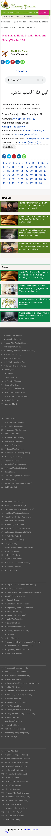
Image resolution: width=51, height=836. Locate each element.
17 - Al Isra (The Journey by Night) (14, 396)
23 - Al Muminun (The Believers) (13, 430)
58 (22, 182)
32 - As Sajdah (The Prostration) (13, 464)
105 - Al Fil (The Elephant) (11, 785)
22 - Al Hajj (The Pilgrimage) (12, 426)
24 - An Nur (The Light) (10, 434)
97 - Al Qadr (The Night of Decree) (14, 755)
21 (36, 167)
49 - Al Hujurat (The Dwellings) (13, 540)
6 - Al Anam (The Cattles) (11, 354)
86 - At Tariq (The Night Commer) (14, 702)
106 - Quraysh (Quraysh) (10, 789)
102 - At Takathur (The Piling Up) (14, 774)
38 (22, 174)
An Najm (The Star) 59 (24, 118)
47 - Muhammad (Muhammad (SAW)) (16, 532)
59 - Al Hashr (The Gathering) (12, 589)
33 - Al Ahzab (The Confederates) (14, 468)
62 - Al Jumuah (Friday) (10, 600)
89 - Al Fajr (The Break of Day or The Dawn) (18, 714)
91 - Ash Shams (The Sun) (11, 721)
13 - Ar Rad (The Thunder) (11, 381)
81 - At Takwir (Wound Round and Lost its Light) (20, 683)
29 (26, 171)
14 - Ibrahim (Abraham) (10, 385)
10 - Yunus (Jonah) (8, 370)
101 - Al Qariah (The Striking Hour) (14, 770)
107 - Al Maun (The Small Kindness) (15, 793)
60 (31, 182)
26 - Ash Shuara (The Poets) (12, 441)
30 (31, 171)
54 (4, 182)
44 (4, 178)
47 (17, 178)
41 (36, 174)
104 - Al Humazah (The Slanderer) (14, 781)
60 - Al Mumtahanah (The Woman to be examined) (21, 592)
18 (22, 167)
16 (13, 167)
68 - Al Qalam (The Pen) (10, 623)
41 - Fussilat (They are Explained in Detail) (17, 509)
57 (17, 182)
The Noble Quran (19, 51)
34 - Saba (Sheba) (8, 472)
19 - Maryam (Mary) (9, 404)
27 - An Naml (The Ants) (10, 445)
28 (22, 171)
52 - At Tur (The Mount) (10, 551)
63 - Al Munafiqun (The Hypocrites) (15, 604)
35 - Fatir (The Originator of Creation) (15, 476)
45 (8, 178)
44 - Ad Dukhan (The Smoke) (12, 521)
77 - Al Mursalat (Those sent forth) (14, 668)
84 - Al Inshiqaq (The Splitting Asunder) (16, 695)
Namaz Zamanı (30, 830)
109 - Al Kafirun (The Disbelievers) (14, 801)
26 (13, 171)
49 (26, 178)
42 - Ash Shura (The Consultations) (15, 513)
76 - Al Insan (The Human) (11, 653)
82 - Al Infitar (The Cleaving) (12, 687)
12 (42, 162)
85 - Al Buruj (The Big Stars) (12, 698)
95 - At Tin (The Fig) (9, 736)
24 (4, 171)
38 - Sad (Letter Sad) (9, 487)
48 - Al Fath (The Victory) (11, 536)
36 (13, 174)
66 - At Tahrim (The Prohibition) (13, 615)
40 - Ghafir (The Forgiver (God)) (13, 505)
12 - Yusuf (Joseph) (9, 377)
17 (17, 167)
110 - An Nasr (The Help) (11, 804)
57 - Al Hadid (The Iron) (10, 570)
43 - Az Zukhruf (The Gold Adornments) (16, 517)
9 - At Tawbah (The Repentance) (13, 366)
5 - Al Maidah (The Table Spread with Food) (18, 351)
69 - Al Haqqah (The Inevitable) (13, 627)
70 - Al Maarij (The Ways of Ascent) (15, 630)
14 (4, 167)
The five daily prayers (11, 12)
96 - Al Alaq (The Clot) (9, 751)
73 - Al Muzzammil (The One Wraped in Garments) (21, 642)
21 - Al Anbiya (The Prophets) (12, 422)
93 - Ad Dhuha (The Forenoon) (13, 729)
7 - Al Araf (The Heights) (10, 358)
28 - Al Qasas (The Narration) (12, 449)
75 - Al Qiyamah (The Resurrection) (15, 650)
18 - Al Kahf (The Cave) (10, 400)
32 (40, 171)
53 (45, 178)
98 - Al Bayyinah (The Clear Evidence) (15, 759)
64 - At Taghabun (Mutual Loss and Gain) (17, 608)
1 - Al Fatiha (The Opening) (11, 335)
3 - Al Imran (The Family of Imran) (14, 343)
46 (13, 178)
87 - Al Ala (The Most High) (11, 706)
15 (8, 167)
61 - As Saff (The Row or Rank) (13, 596)
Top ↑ (8, 832)
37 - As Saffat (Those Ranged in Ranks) (16, 483)
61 (36, 182)
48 (22, 178)
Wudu (18, 17)
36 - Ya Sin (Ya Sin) (8, 479)
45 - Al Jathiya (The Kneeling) (12, 525)
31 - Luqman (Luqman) (10, 460)
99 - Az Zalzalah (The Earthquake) (14, 762)
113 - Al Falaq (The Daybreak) (12, 816)
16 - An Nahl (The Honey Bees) (13, 393)
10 (33, 162)
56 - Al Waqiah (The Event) (11, 566)
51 (36, 178)
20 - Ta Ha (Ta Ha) (8, 419)
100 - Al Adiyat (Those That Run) (14, 766)
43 (45, 174)
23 (45, 167)
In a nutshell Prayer (30, 12)
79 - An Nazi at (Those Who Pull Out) (15, 676)
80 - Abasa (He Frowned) (11, 679)
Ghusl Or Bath (8, 17)
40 (31, 174)
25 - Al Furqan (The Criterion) (12, 438)
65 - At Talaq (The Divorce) (11, 611)
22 (40, 167)
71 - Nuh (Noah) (7, 634)
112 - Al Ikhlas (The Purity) (11, 812)
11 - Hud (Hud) (7, 373)
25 (8, 171)
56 (13, 182)
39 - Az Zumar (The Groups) (12, 502)
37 (17, 174)
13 (47, 162)
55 (8, 182)
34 (4, 174)
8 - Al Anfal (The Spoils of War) (13, 362)
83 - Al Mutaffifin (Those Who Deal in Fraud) (18, 691)
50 (31, 178)
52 (40, 178)
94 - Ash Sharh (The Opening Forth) (15, 733)
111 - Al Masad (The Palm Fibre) (14, 808)
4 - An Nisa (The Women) (11, 347)
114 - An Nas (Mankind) (10, 820)
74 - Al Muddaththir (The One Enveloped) (17, 646)
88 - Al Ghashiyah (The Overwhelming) (16, 710)
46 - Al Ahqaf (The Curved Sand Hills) (15, 528)
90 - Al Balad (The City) (10, 717)
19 (26, 167)
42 (40, 174)
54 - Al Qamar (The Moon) (11, 559)
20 (31, 167)
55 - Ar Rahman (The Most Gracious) (15, 563)
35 (8, 174)
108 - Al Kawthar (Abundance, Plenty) (15, 797)
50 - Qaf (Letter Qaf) (9, 544)
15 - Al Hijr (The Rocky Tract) (12, 389)
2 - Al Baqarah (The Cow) (11, 339)
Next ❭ (28, 71)
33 (45, 171)
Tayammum (27, 17)
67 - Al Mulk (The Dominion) (12, 619)
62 (40, 182)
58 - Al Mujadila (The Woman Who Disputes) (18, 585)
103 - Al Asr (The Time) (10, 778)
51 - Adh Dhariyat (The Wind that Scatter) (17, 547)
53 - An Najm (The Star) (10, 555)
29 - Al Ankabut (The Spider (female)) (15, 453)
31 (36, 171)
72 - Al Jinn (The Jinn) (9, 638)
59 (26, 182)
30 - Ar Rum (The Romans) (11, 457)
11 (37, 162)
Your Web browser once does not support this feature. (25, 80)
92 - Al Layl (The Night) (10, 725)
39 (26, 174)
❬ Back (19, 71)
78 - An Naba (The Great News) (13, 672)
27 (17, 171)
